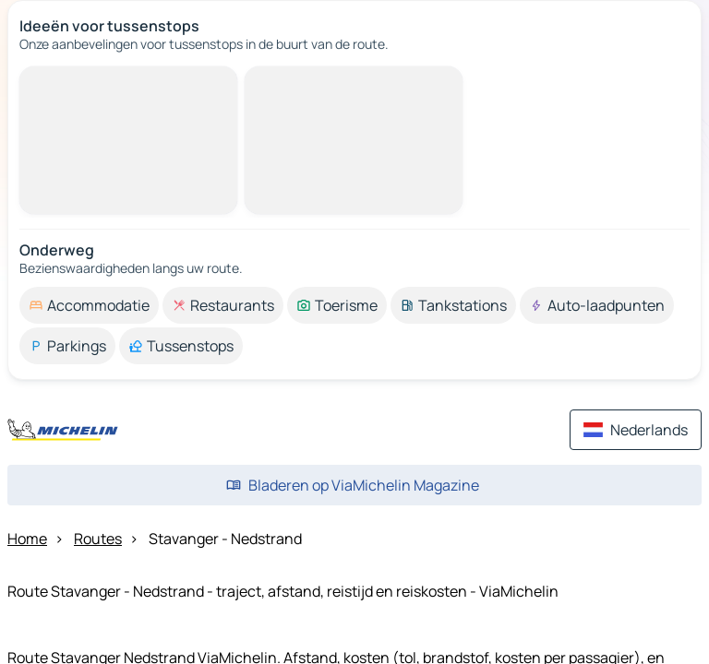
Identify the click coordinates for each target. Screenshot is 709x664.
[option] (89, 305)
